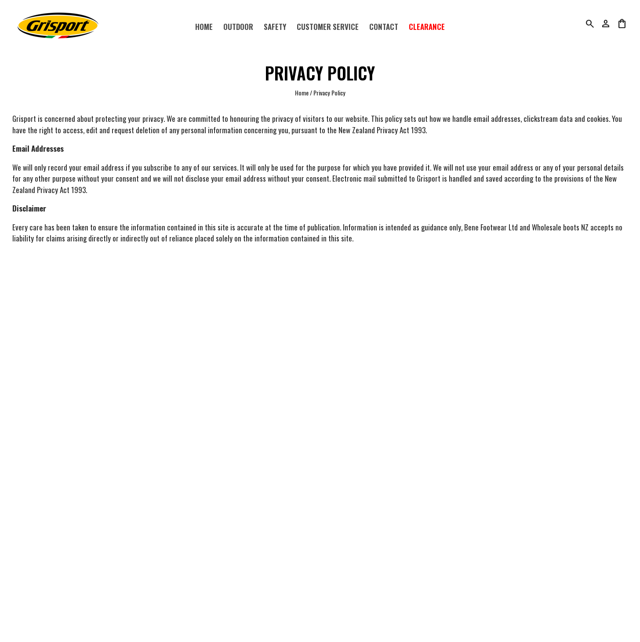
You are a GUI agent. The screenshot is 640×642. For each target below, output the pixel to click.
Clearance (427, 26)
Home (204, 26)
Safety (275, 26)
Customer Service (328, 26)
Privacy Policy (329, 92)
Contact (383, 26)
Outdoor (238, 26)
